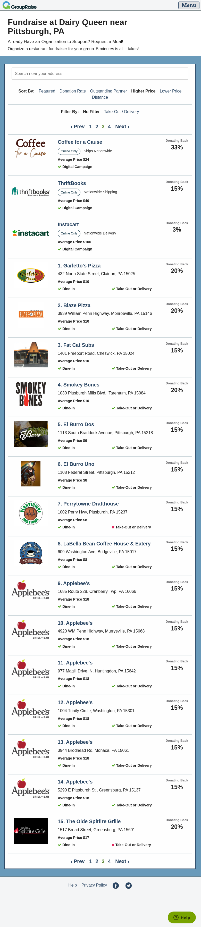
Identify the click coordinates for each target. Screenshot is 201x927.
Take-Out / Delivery (121, 111)
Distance (100, 97)
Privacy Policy (94, 885)
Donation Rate (73, 91)
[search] (100, 74)
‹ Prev (78, 126)
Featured (47, 91)
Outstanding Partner (108, 91)
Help (72, 885)
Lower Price (170, 91)
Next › (122, 126)
